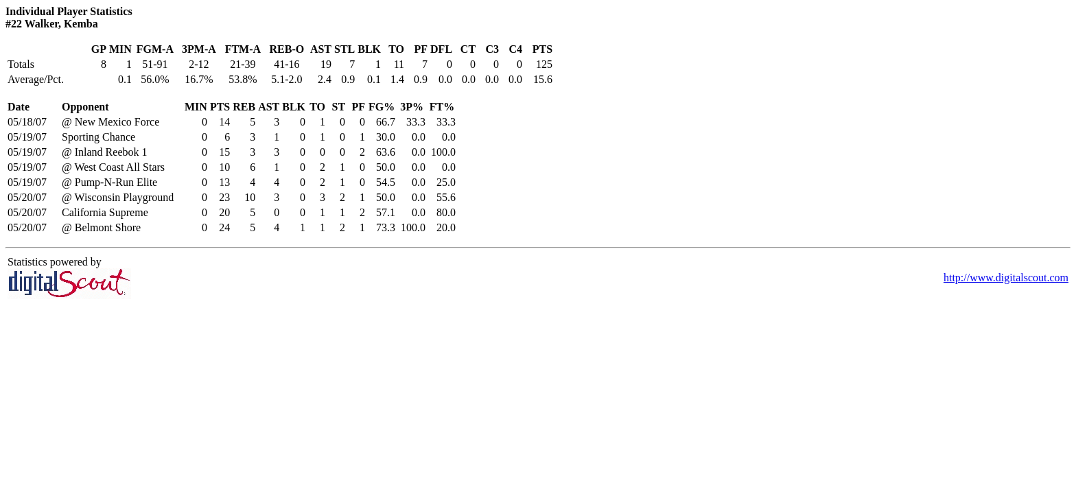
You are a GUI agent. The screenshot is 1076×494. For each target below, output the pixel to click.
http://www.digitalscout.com (1006, 277)
